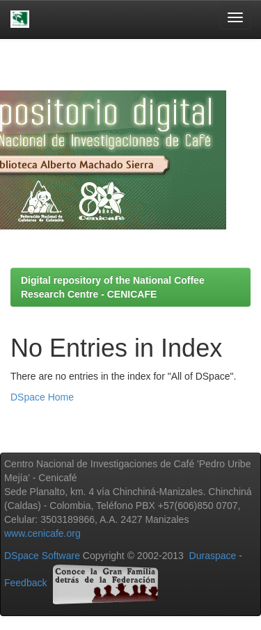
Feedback (25, 582)
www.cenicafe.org (42, 533)
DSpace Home (42, 397)
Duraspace (213, 555)
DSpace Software (42, 555)
